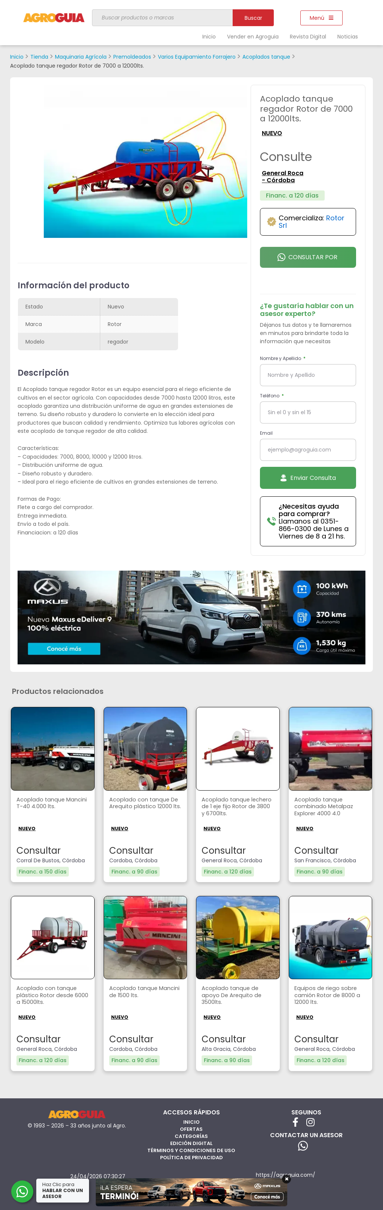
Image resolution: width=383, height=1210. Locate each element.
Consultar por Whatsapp (307, 260)
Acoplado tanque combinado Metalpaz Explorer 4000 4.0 (325, 807)
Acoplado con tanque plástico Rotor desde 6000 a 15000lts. (48, 996)
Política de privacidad (191, 1157)
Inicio (209, 36)
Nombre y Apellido (281, 358)
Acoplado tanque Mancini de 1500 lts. (137, 992)
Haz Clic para (63, 1190)
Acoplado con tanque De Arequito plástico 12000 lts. (141, 807)
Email (266, 433)
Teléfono (270, 396)
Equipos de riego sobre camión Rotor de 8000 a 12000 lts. (329, 996)
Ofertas (191, 1128)
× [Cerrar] (287, 1179)
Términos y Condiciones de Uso (191, 1150)
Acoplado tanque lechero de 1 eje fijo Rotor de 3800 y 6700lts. (237, 807)
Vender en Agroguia (253, 36)
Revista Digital (308, 36)
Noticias (347, 36)
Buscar (253, 18)
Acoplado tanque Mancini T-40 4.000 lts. (49, 804)
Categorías (191, 1135)
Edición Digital (191, 1143)
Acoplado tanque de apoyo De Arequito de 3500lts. (234, 996)
